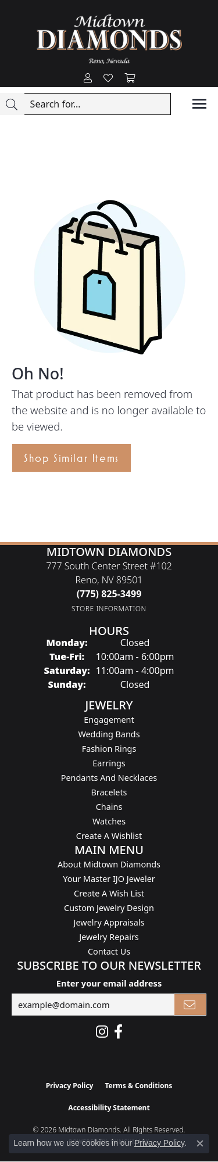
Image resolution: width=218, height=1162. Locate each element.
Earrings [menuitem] (108, 763)
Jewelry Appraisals (109, 922)
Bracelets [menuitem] (109, 792)
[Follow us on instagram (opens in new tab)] (102, 1032)
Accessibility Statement (108, 1108)
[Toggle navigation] (199, 103)
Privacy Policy (70, 1086)
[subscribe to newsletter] (190, 1005)
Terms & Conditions (138, 1086)
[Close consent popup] (199, 1143)
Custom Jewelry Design (109, 907)
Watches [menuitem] (109, 821)
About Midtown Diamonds (109, 864)
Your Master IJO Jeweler (109, 878)
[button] (88, 78)
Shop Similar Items (71, 458)
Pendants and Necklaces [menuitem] (109, 777)
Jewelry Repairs (108, 936)
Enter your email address (109, 983)
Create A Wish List (109, 893)
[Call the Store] (109, 593)
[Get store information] (109, 609)
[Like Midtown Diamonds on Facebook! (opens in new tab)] (118, 1032)
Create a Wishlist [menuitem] (109, 835)
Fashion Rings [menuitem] (109, 748)
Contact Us (109, 951)
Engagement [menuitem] (109, 719)
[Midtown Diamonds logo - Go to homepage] (109, 39)
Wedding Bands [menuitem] (109, 734)
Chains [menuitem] (109, 806)
